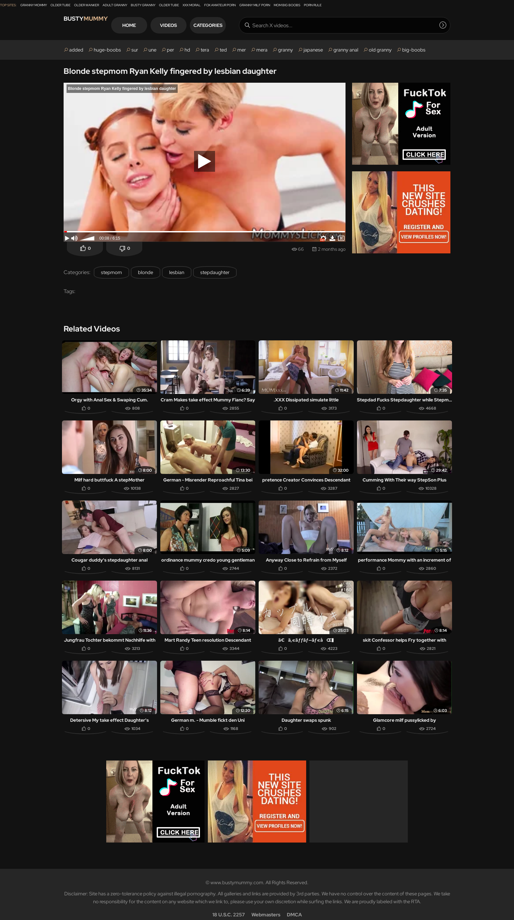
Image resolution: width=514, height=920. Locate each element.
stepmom (111, 272)
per (170, 50)
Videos (192, 25)
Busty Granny (143, 5)
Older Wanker (86, 5)
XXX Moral (192, 5)
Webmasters (265, 905)
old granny (380, 50)
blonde (145, 272)
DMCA (294, 905)
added (76, 50)
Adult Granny (115, 5)
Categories (232, 25)
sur (134, 50)
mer (241, 50)
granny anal (345, 50)
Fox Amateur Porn (220, 5)
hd (187, 50)
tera (205, 50)
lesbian (176, 272)
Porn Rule (313, 5)
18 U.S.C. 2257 (228, 905)
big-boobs (413, 50)
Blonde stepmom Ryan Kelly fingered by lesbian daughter (170, 71)
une (152, 50)
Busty (93, 25)
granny (285, 50)
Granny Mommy (33, 5)
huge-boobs (107, 50)
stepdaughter (214, 272)
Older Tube (60, 5)
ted (223, 50)
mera (261, 50)
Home (153, 25)
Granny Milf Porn (254, 5)
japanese (313, 50)
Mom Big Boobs (287, 5)
